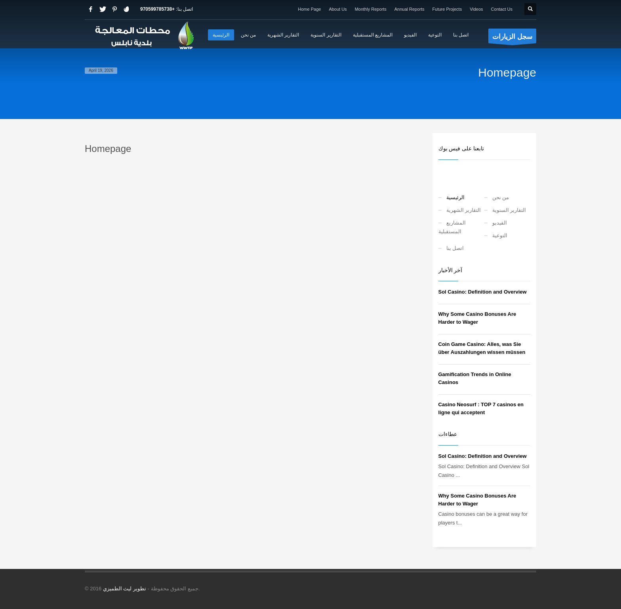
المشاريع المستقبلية (452, 227)
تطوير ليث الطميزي (124, 589)
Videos (476, 9)
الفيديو (499, 223)
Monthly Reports (371, 9)
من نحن (500, 197)
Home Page (309, 9)
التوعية (499, 235)
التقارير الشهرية (463, 210)
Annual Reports (409, 9)
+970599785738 (157, 9)
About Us (338, 9)
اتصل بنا (455, 248)
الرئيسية (455, 197)
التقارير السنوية (509, 210)
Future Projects (447, 9)
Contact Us (501, 9)
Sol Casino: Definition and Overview (482, 292)
